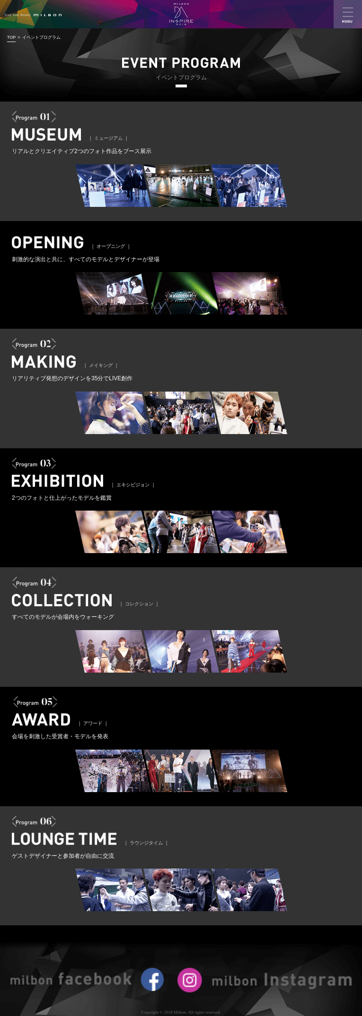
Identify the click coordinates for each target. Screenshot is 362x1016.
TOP (11, 37)
